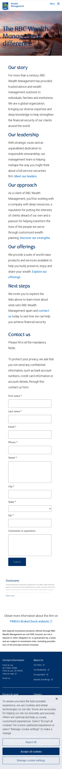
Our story (38, 664)
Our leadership (40, 669)
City (11, 486)
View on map (8, 673)
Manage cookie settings (31, 760)
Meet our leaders (25, 176)
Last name (15, 411)
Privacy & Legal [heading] (10, 694)
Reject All (31, 742)
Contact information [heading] (13, 660)
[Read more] (10, 596)
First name (15, 396)
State (12, 502)
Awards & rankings (42, 679)
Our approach (40, 674)
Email (12, 427)
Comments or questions (22, 531)
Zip (11, 515)
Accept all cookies (31, 751)
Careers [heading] (38, 694)
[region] (31, 732)
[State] (29, 508)
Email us (6, 678)
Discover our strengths (35, 238)
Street (12, 458)
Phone (13, 442)
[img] (31, 33)
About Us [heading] (38, 660)
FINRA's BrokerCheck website (29, 621)
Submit (17, 561)
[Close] (56, 698)
